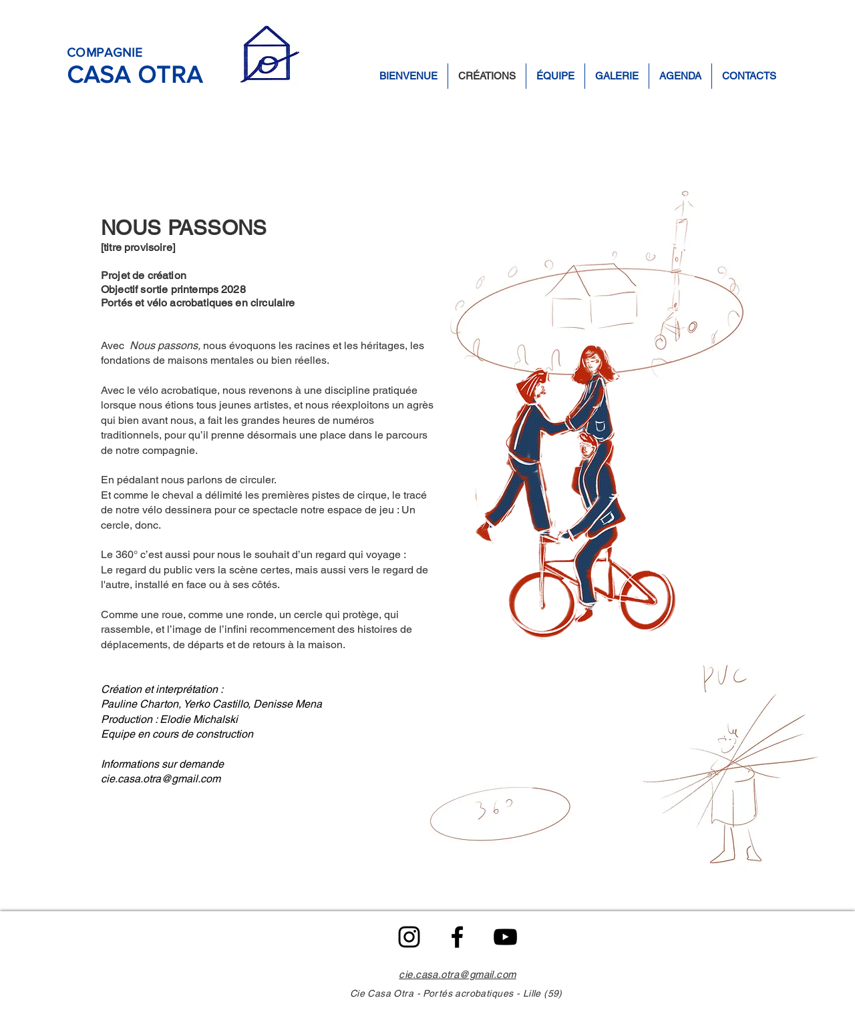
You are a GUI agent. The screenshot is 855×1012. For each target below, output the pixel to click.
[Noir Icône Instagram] (409, 937)
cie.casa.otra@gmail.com (160, 778)
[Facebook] (457, 937)
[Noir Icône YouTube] (505, 937)
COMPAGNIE (104, 52)
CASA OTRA (134, 74)
